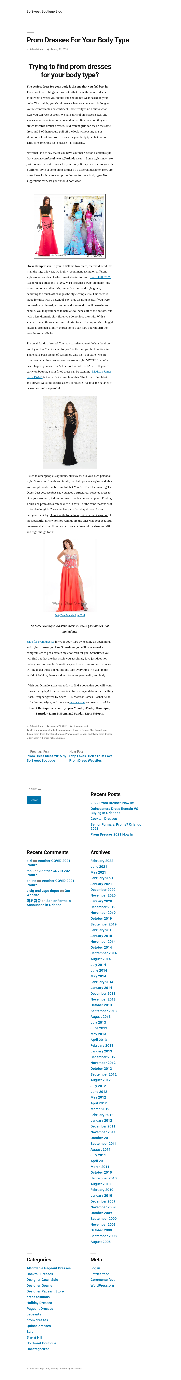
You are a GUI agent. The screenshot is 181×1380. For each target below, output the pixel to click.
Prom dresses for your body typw (81, 734)
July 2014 (98, 965)
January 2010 (101, 1195)
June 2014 (98, 970)
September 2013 (103, 1011)
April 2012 (98, 1103)
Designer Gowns (39, 1285)
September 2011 (103, 1144)
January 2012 (101, 1120)
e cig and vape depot (43, 891)
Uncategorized (81, 726)
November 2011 (103, 1132)
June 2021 (98, 866)
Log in (95, 1268)
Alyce (75, 730)
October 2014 (101, 947)
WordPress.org (102, 1285)
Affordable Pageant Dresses (49, 1268)
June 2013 (98, 1028)
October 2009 (101, 1213)
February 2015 (101, 930)
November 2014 (103, 942)
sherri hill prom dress (54, 738)
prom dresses (37, 1320)
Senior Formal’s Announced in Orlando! (49, 903)
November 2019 (103, 913)
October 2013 (101, 1005)
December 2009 (102, 1201)
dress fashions (38, 1297)
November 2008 (103, 1224)
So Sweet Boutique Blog (44, 11)
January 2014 (101, 988)
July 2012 (98, 1086)
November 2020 (103, 895)
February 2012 (101, 1115)
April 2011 (98, 1161)
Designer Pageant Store (45, 1291)
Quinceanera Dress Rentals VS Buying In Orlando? (114, 811)
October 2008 (101, 1230)
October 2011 (101, 1138)
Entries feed (99, 1274)
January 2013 (101, 1051)
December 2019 (102, 907)
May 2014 (98, 976)
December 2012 (102, 1057)
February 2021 (101, 878)
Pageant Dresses (40, 1309)
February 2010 (101, 1190)
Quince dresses (39, 1326)
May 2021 (98, 872)
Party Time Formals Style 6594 (70, 615)
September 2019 (103, 924)
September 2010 (103, 1178)
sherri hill (38, 738)
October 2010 (101, 1172)
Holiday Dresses (39, 1303)
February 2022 (101, 861)
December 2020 (102, 890)
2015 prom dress (38, 730)
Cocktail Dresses (103, 819)
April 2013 (98, 1040)
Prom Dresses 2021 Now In (111, 834)
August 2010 (100, 1184)
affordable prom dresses (60, 730)
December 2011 (102, 1126)
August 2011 (100, 1149)
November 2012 (103, 1063)
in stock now (77, 702)
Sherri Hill (34, 1337)
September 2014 (103, 953)
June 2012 (98, 1092)
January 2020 (101, 901)
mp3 (30, 871)
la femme (84, 730)
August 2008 (100, 1242)
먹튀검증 (34, 901)
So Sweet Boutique (41, 1343)
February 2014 (101, 982)
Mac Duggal (96, 730)
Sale (30, 1331)
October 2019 (101, 918)
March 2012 (99, 1109)
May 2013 (98, 1034)
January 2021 (101, 884)
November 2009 (103, 1207)
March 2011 (99, 1167)
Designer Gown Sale (42, 1280)
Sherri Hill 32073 (100, 277)
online (31, 881)
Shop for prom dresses (40, 642)
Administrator (37, 49)
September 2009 (103, 1219)
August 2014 (100, 959)
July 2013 (98, 1022)
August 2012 (100, 1080)
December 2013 (102, 993)
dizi (29, 861)
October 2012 (101, 1068)
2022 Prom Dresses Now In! (112, 803)
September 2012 (103, 1074)
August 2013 (100, 1017)
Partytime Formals (55, 734)
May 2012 (98, 1097)
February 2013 (101, 1045)
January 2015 (101, 936)
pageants (34, 1314)
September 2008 (103, 1236)
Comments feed (103, 1280)
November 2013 (103, 999)
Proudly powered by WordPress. (66, 1368)
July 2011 (98, 1155)
